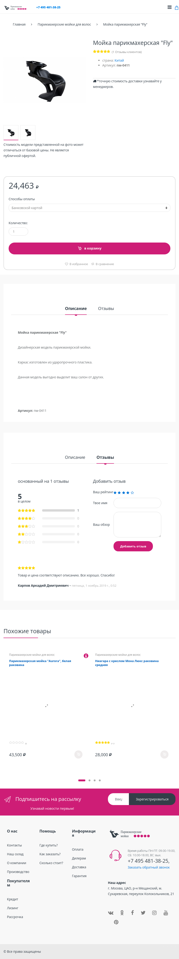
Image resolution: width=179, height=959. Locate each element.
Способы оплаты (22, 199)
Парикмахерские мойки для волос (32, 655)
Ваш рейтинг (103, 492)
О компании (16, 863)
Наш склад (15, 854)
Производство (18, 871)
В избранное (78, 264)
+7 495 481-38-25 (48, 7)
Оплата (77, 849)
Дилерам (79, 858)
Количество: (18, 223)
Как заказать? (49, 854)
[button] (81, 780)
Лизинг (12, 908)
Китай (119, 60)
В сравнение (105, 264)
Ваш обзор (101, 524)
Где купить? (48, 845)
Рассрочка (15, 917)
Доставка (79, 867)
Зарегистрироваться (152, 799)
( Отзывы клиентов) (127, 52)
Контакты (14, 845)
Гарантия (79, 876)
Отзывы (106, 308)
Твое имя (100, 503)
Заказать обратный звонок (149, 867)
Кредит (12, 899)
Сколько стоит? (51, 863)
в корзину (92, 248)
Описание (76, 308)
